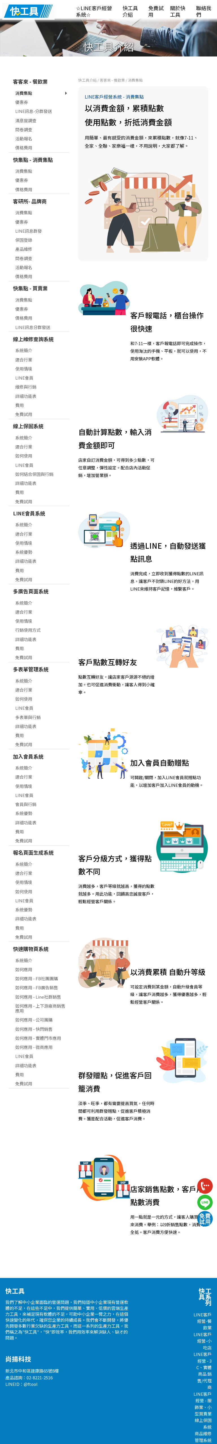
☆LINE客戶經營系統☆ (94, 11)
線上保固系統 (28, 409)
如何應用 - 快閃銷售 (34, 1012)
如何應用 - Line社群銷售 (38, 980)
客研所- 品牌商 (30, 184)
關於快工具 (177, 11)
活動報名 (23, 122)
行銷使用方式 (28, 613)
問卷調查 (23, 113)
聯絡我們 (203, 11)
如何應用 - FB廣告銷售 (36, 970)
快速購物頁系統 (31, 931)
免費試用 (156, 11)
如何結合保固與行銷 (34, 457)
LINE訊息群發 (28, 214)
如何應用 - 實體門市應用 (38, 1021)
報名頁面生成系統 (33, 835)
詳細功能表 (25, 379)
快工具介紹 (130, 11)
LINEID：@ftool (21, 1367)
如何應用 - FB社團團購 (36, 961)
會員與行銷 (25, 787)
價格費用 (23, 131)
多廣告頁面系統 (31, 574)
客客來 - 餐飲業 (30, 64)
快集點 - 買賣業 (30, 271)
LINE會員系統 (29, 496)
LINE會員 (24, 361)
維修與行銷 (25, 370)
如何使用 (23, 439)
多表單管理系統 (31, 652)
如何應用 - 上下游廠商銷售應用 (40, 991)
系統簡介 (23, 333)
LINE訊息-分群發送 (33, 94)
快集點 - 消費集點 (33, 142)
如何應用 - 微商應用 (34, 1030)
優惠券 (21, 85)
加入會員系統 (28, 739)
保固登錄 (23, 223)
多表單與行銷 (28, 700)
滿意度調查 (25, 103)
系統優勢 (23, 535)
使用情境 (23, 352)
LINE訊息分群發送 (32, 310)
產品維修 (23, 232)
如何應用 (23, 952)
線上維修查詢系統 (33, 322)
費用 (19, 388)
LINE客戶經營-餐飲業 (203, 1304)
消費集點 (23, 76)
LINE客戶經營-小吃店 (203, 1324)
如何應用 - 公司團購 (34, 1003)
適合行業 (23, 343)
